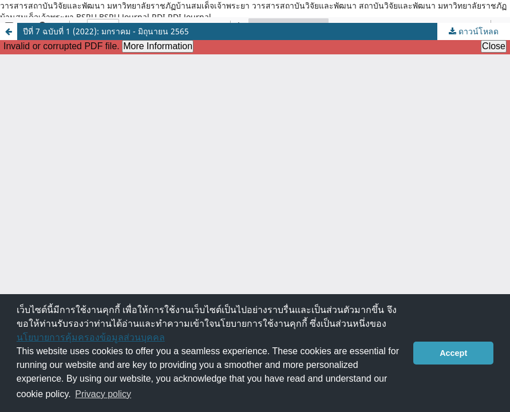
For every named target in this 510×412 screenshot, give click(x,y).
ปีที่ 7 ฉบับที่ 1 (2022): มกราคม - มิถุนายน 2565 (106, 31)
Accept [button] (453, 353)
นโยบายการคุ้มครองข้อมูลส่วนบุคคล (91, 337)
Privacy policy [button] (103, 394)
